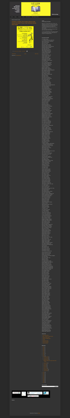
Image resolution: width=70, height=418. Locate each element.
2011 (44, 377)
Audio (23, 16)
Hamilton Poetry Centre (46, 337)
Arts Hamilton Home (46, 335)
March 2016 (45, 368)
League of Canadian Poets (46, 338)
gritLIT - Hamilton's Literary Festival (48, 336)
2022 (44, 348)
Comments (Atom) (18, 55)
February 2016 (46, 369)
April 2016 (45, 366)
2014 (44, 373)
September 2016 (46, 359)
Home (12, 16)
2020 (44, 350)
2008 (44, 381)
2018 (44, 353)
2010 (44, 378)
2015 (44, 372)
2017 (44, 354)
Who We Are (28, 16)
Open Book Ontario (45, 340)
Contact (19, 16)
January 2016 (46, 370)
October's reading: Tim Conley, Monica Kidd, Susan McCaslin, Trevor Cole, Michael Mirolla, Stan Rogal (24, 23)
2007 (44, 382)
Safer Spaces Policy (35, 16)
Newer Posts (14, 53)
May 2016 (45, 365)
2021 (44, 349)
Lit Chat (44, 339)
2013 (44, 374)
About (15, 16)
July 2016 (45, 364)
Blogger (39, 413)
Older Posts (36, 53)
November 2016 (46, 358)
